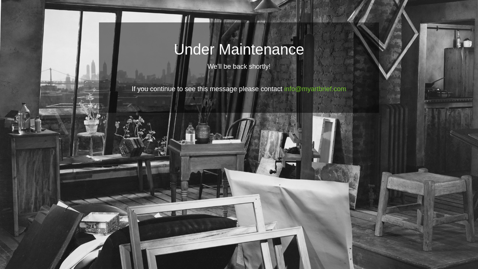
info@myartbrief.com (315, 89)
